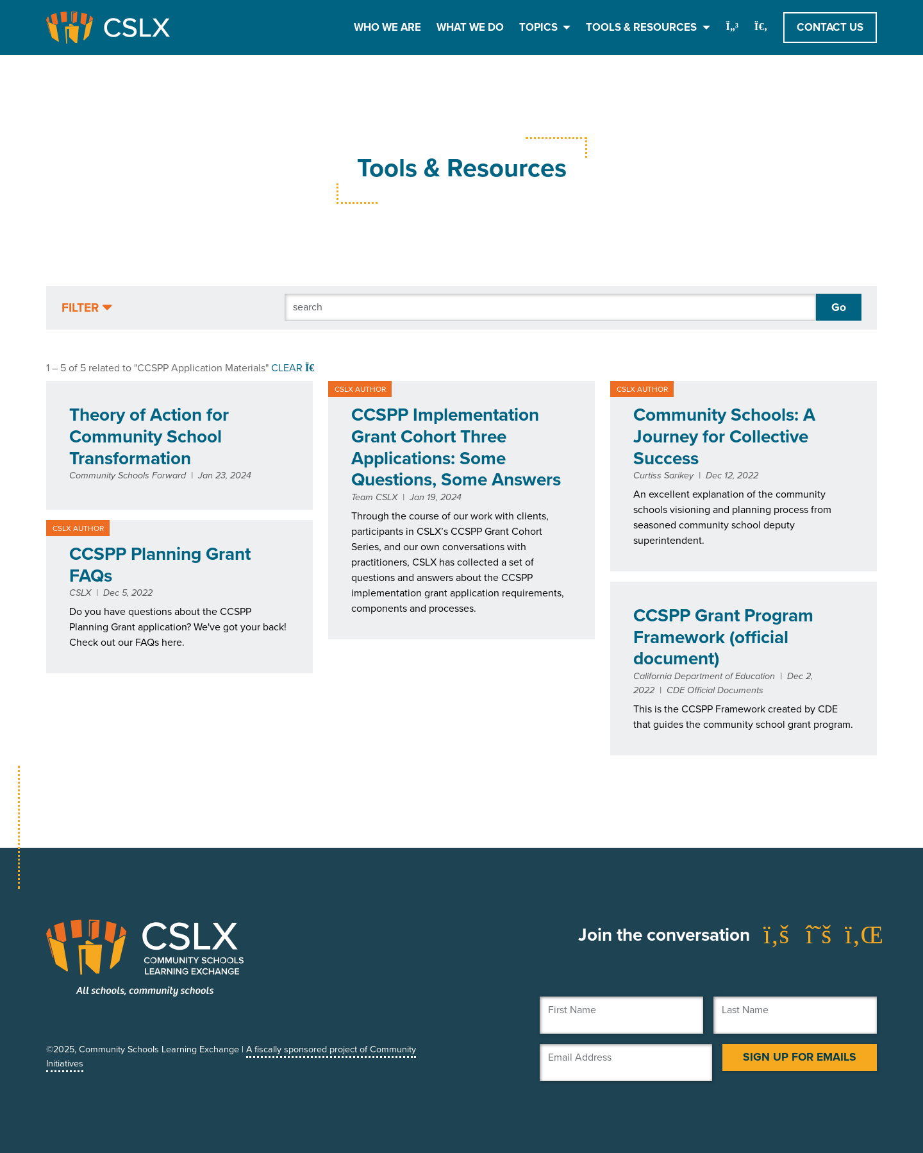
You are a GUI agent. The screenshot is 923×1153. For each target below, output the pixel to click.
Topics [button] (539, 27)
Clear (294, 367)
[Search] (550, 307)
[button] (86, 308)
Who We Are (387, 27)
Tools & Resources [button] (642, 27)
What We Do (470, 27)
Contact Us (830, 27)
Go (838, 307)
